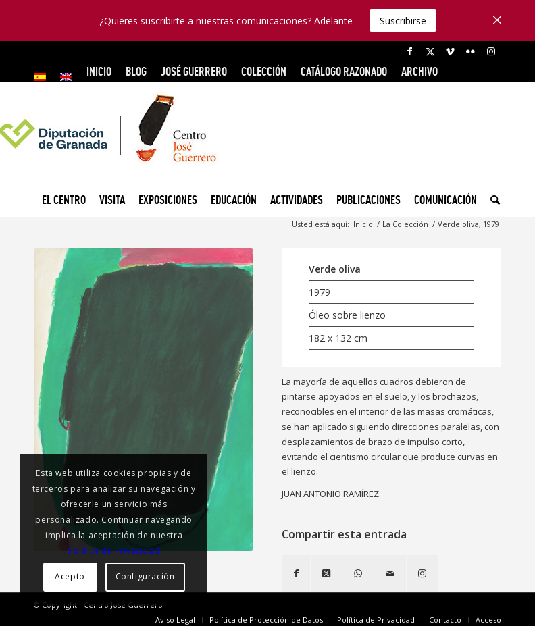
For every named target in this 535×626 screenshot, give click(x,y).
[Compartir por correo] (390, 573)
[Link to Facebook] (409, 51)
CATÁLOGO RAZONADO (344, 71)
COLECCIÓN (263, 71)
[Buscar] (492, 200)
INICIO (98, 71)
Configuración (145, 576)
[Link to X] (430, 51)
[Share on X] (326, 573)
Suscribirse (403, 20)
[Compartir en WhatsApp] (358, 573)
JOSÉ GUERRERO (194, 71)
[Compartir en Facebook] (296, 573)
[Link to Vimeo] (450, 51)
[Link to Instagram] (491, 51)
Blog (136, 71)
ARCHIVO (419, 71)
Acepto (70, 576)
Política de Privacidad (113, 550)
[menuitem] (43, 77)
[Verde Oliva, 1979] (143, 399)
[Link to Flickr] (470, 51)
